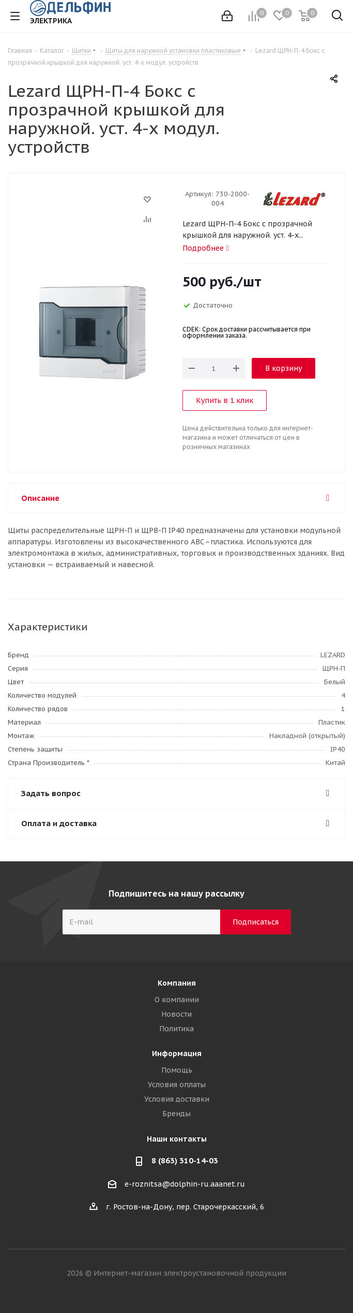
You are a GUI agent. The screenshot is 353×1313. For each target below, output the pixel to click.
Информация (177, 1053)
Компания (177, 983)
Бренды (176, 1113)
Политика (176, 1028)
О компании (177, 999)
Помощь (176, 1070)
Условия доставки (176, 1099)
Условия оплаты (177, 1084)
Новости (176, 1014)
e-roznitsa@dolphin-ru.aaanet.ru (185, 1184)
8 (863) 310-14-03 (184, 1160)
